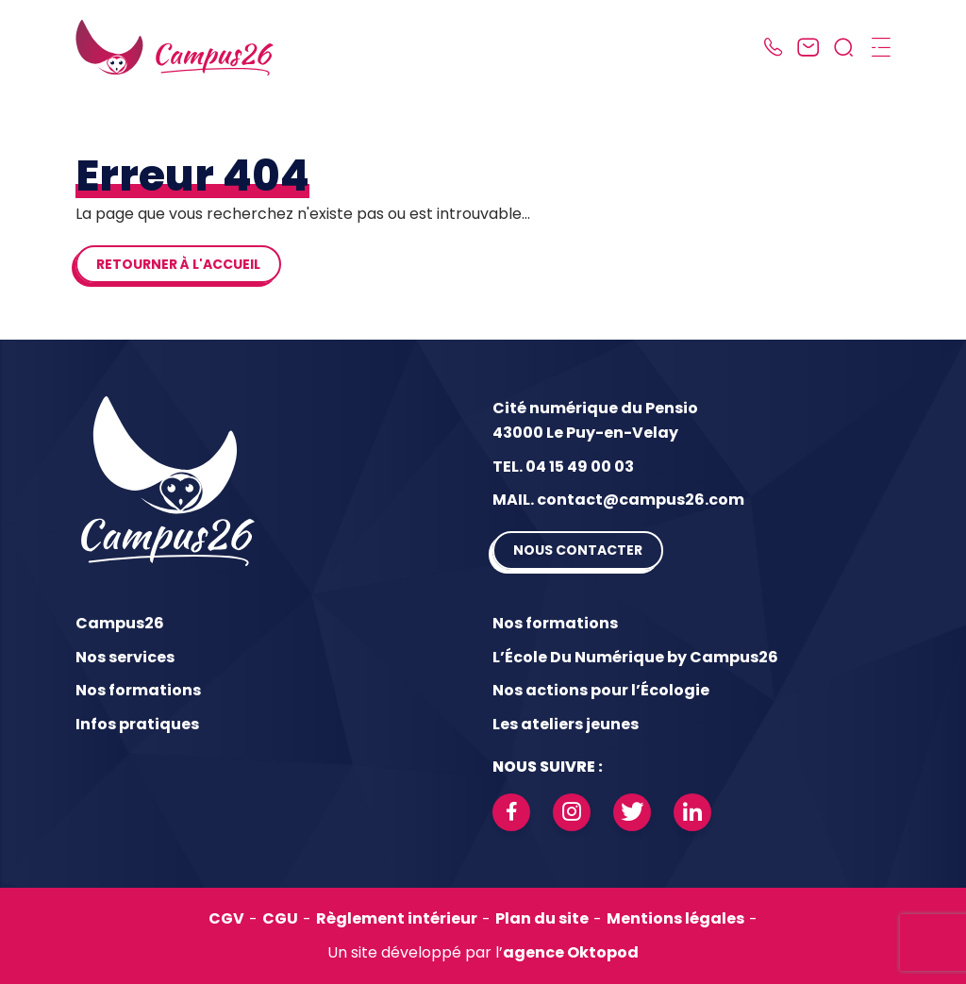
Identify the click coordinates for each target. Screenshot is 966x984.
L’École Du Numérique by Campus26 (635, 657)
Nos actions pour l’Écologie (600, 690)
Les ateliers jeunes (565, 724)
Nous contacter (577, 550)
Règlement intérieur (396, 918)
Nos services (125, 657)
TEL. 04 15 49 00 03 (563, 466)
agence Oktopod (571, 952)
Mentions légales (675, 918)
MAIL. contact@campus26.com (618, 499)
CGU (280, 918)
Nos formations (138, 690)
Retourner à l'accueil (178, 264)
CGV (226, 918)
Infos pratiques (137, 724)
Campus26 (119, 623)
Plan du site (542, 918)
